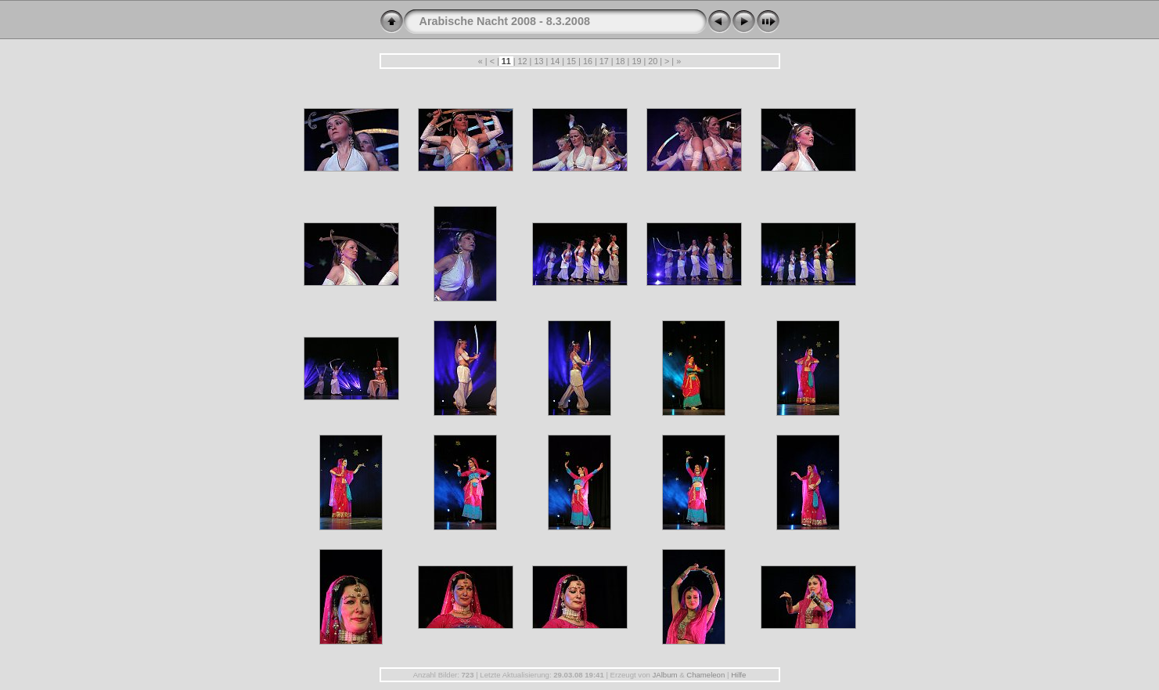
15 (571, 61)
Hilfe (738, 674)
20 (653, 61)
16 (588, 61)
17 (604, 61)
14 (555, 61)
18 (621, 61)
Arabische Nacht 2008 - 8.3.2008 (504, 21)
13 (538, 61)
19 (636, 61)
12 (523, 61)
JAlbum (664, 674)
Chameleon (705, 674)
